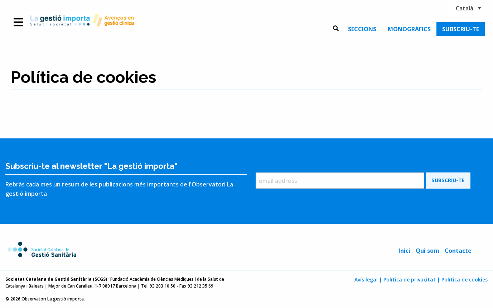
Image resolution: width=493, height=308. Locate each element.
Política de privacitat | (411, 279)
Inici (404, 251)
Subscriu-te (460, 29)
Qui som (427, 251)
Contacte (458, 251)
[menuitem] (362, 29)
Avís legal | (368, 279)
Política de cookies (464, 279)
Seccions (362, 29)
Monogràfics (409, 29)
